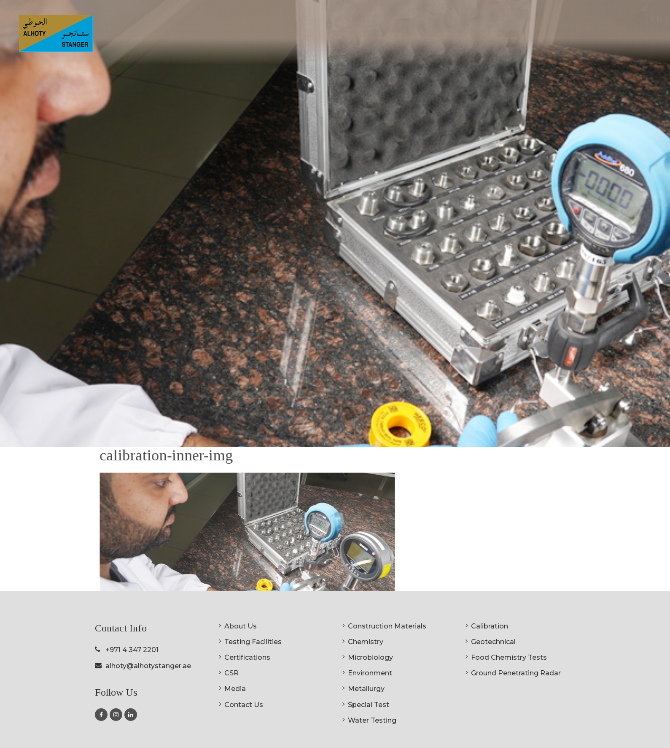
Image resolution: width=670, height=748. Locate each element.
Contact (618, 38)
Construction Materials (387, 626)
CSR (547, 38)
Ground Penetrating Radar (516, 673)
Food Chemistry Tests (509, 657)
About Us (240, 626)
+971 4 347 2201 (132, 650)
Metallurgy (366, 689)
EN (625, 19)
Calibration (489, 626)
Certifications (503, 38)
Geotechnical (493, 642)
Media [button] (579, 38)
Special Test (368, 705)
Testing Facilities (253, 642)
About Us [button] (364, 38)
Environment (370, 673)
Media (235, 689)
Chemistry (365, 642)
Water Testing (372, 720)
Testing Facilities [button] (430, 38)
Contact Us (243, 705)
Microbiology (370, 657)
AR (644, 19)
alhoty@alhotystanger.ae (148, 666)
